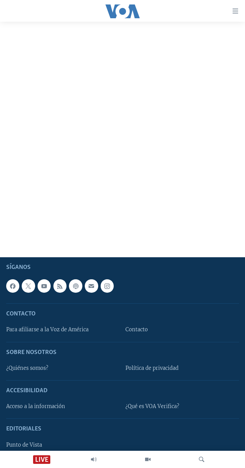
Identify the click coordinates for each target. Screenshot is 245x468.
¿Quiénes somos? (27, 368)
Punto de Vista (24, 445)
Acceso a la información (35, 406)
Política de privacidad (151, 368)
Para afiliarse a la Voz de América (47, 329)
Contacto (136, 329)
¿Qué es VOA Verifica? (152, 406)
